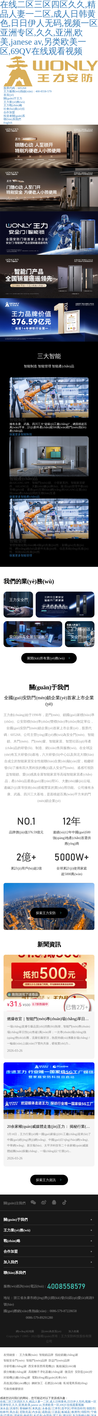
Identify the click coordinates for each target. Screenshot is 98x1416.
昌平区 (65, 1409)
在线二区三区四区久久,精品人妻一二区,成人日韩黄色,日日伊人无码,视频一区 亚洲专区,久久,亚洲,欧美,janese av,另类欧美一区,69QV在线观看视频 (48, 1404)
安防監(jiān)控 (83, 1372)
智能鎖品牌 (46, 1355)
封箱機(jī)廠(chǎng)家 (17, 1378)
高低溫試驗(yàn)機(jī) (17, 1384)
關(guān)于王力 (13, 98)
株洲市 (75, 1412)
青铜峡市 (25, 1409)
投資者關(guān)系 (14, 116)
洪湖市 (14, 1409)
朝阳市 (91, 1409)
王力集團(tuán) (28, 1355)
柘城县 (65, 1412)
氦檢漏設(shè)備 (66, 1367)
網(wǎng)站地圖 (22, 1332)
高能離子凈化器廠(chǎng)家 (45, 1372)
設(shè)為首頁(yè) (52, 1332)
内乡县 (36, 1412)
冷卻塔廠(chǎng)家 (15, 1367)
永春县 (46, 1409)
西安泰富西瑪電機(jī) (41, 1367)
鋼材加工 (37, 1384)
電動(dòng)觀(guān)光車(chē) (49, 1378)
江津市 (56, 1409)
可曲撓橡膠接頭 (13, 1389)
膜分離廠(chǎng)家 (15, 1372)
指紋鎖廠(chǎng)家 (66, 1355)
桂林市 (4, 1412)
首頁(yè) (9, 95)
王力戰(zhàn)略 (13, 105)
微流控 (69, 1372)
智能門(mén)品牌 (36, 1361)
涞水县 (4, 1409)
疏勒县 (46, 1412)
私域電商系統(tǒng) (75, 1384)
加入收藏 (77, 1332)
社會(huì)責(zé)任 (14, 108)
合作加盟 (9, 112)
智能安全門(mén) (14, 1361)
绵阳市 (85, 1412)
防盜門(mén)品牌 (59, 1361)
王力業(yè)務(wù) (14, 102)
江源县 (56, 1412)
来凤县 (36, 1409)
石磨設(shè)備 (53, 1384)
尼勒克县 (25, 1412)
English (8, 122)
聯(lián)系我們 (12, 119)
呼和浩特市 (78, 1409)
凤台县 (14, 1412)
